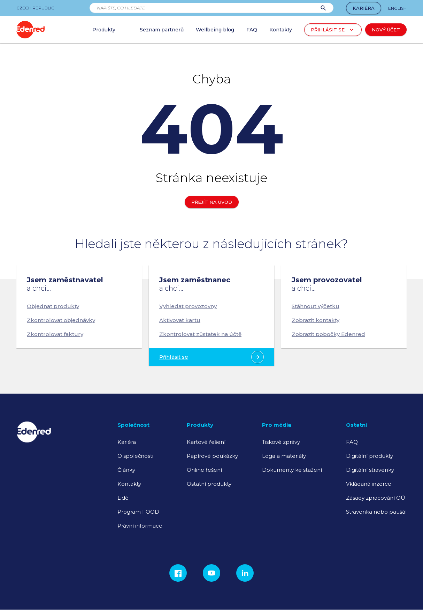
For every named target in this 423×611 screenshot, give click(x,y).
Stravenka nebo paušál (376, 511)
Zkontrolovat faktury (55, 334)
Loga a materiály (284, 456)
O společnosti (135, 456)
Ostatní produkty (209, 483)
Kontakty (129, 483)
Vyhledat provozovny (188, 306)
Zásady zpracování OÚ (375, 497)
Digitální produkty (369, 456)
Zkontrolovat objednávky (61, 320)
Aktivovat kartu (179, 320)
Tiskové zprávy (281, 442)
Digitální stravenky (370, 470)
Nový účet (386, 29)
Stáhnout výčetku (315, 306)
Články (126, 470)
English (397, 8)
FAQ (352, 442)
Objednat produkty (53, 306)
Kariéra (364, 8)
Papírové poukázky (212, 456)
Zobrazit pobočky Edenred (328, 334)
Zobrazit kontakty (315, 320)
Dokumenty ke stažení (292, 470)
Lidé (123, 497)
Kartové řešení (206, 442)
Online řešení (204, 470)
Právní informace (139, 525)
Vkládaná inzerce (368, 483)
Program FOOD (138, 511)
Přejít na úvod (211, 202)
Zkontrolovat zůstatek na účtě (200, 334)
